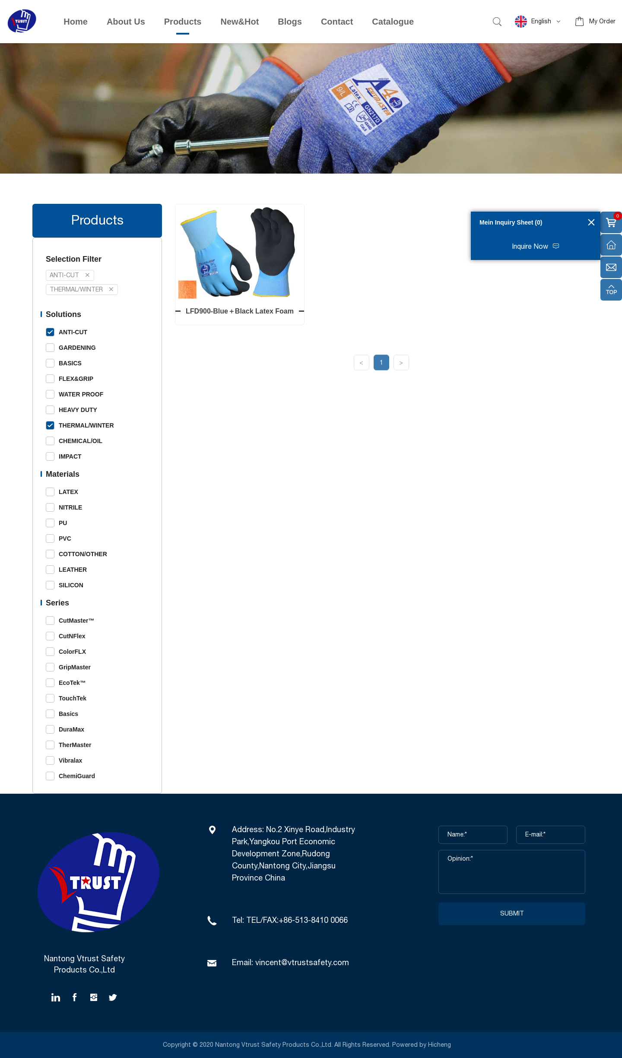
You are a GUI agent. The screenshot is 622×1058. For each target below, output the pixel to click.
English (533, 22)
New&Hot (239, 21)
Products (183, 21)
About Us (126, 21)
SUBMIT (512, 914)
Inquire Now (530, 246)
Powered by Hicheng (422, 1045)
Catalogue (393, 21)
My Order (602, 21)
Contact (337, 21)
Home (75, 21)
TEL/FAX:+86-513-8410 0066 (297, 921)
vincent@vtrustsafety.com (302, 963)
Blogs (290, 21)
